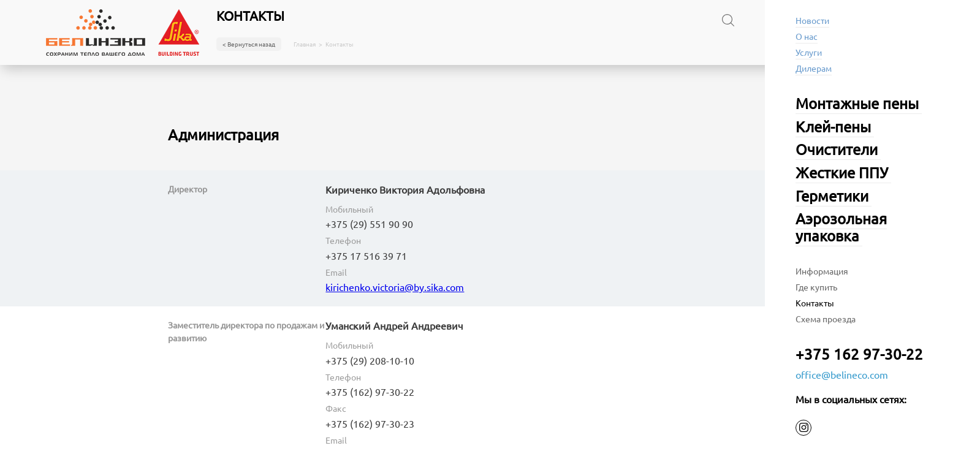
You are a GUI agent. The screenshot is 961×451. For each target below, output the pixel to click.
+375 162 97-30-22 (859, 354)
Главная (305, 44)
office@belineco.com (842, 374)
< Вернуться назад (248, 43)
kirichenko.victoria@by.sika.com (394, 287)
